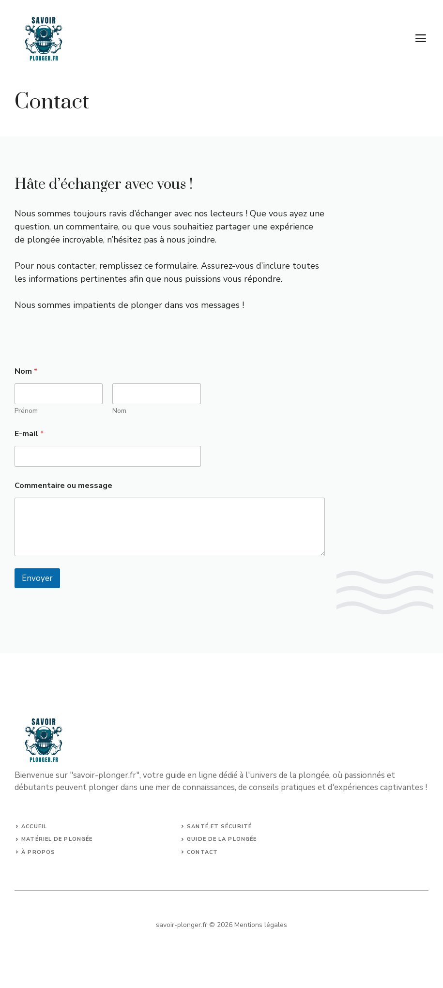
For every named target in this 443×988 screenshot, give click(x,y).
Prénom (26, 411)
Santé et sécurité (219, 826)
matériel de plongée (56, 839)
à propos (38, 852)
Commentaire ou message (63, 485)
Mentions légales (260, 924)
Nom (119, 411)
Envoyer (37, 578)
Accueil (34, 826)
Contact (202, 852)
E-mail (29, 434)
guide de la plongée (222, 839)
